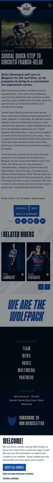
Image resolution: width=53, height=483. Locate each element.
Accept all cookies (14, 467)
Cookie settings (11, 478)
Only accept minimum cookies (18, 473)
